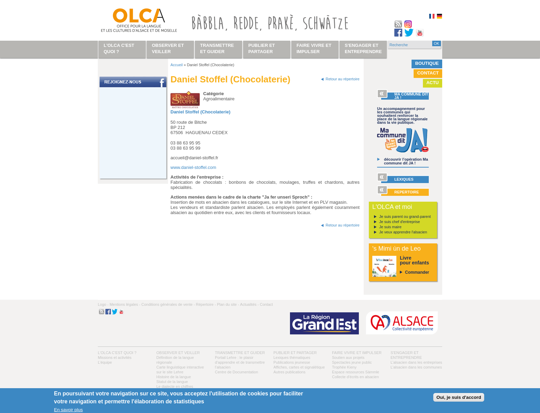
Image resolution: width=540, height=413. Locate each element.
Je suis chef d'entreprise (399, 222)
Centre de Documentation (236, 372)
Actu (432, 82)
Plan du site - (228, 304)
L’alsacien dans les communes (416, 367)
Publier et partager (295, 353)
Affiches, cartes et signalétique (299, 367)
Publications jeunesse (291, 362)
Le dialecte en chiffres (174, 386)
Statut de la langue (172, 382)
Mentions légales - (125, 304)
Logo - (103, 304)
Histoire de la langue (173, 377)
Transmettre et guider (240, 353)
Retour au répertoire (343, 79)
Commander (417, 272)
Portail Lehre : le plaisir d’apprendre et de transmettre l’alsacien (240, 362)
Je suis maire (390, 227)
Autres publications (289, 372)
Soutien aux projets (348, 357)
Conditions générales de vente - (168, 304)
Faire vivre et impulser (357, 353)
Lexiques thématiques (291, 357)
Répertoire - (206, 304)
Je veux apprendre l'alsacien (403, 232)
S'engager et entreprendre (363, 48)
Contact (428, 72)
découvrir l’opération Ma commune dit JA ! (406, 161)
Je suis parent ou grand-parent (405, 216)
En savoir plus (68, 409)
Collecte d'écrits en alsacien (355, 377)
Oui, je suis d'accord (458, 397)
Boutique (427, 63)
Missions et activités (115, 357)
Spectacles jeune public (352, 362)
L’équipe (105, 362)
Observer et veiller (178, 353)
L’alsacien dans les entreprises (416, 362)
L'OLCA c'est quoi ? (117, 353)
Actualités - (249, 304)
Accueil (176, 65)
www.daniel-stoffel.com (193, 167)
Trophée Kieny (344, 367)
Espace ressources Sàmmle (355, 372)
